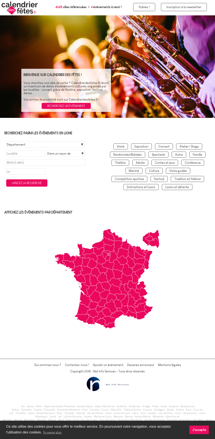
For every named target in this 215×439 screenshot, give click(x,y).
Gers (60, 413)
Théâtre (120, 162)
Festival (159, 179)
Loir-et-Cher (165, 413)
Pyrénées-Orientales (179, 420)
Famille (197, 154)
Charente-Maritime (68, 409)
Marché (134, 171)
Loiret (52, 416)
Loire (178, 413)
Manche (118, 416)
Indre (108, 413)
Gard (31, 413)
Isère (135, 413)
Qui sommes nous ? (47, 365)
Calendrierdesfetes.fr (85, 83)
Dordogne (159, 409)
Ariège (146, 406)
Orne (76, 420)
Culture (154, 171)
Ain (23, 406)
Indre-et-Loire (122, 413)
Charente (49, 409)
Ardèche (122, 406)
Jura (143, 413)
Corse (104, 409)
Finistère (21, 413)
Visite (120, 146)
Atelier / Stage (189, 146)
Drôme (180, 409)
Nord (61, 420)
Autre (179, 154)
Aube (155, 406)
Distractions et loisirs (141, 187)
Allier (39, 406)
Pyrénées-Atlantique (130, 420)
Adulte (140, 162)
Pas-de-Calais (89, 420)
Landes (152, 413)
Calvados (26, 409)
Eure (188, 409)
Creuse (147, 409)
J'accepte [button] (199, 430)
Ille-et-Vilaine (95, 413)
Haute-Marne (143, 416)
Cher (85, 409)
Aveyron (173, 406)
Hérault (80, 413)
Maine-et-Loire (102, 416)
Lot (59, 416)
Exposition (141, 146)
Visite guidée (178, 171)
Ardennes (134, 406)
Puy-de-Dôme (108, 420)
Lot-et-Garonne (73, 416)
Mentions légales (169, 365)
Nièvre (52, 420)
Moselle (41, 420)
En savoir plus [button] (52, 432)
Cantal (38, 409)
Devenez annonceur (140, 365)
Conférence (193, 162)
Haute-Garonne (45, 413)
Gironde (69, 413)
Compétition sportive (129, 179)
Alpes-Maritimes (105, 406)
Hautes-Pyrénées (154, 420)
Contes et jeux (165, 162)
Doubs (170, 409)
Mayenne (158, 416)
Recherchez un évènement (66, 106)
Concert (164, 146)
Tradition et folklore (187, 179)
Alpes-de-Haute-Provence (59, 406)
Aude (164, 406)
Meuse (18, 420)
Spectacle (158, 154)
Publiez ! (144, 7)
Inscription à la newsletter (184, 7)
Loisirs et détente (177, 187)
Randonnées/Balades (127, 154)
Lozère (88, 416)
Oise (68, 420)
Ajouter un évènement (108, 365)
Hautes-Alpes (85, 406)
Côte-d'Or (116, 409)
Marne (129, 416)
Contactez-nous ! (77, 365)
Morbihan (29, 420)
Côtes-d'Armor (132, 409)
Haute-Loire (190, 413)
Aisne (30, 406)
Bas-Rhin (198, 420)
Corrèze (94, 409)
